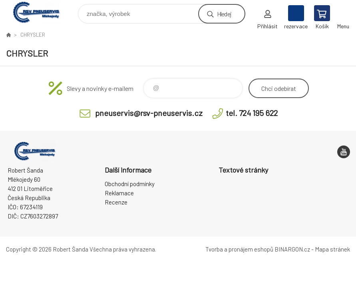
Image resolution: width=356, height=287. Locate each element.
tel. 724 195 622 (252, 113)
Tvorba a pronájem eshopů (239, 249)
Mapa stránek (332, 249)
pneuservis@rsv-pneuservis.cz (149, 113)
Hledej (224, 14)
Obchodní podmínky (130, 183)
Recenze (116, 202)
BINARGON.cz (292, 249)
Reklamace (119, 193)
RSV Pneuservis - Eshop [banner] (41, 12)
